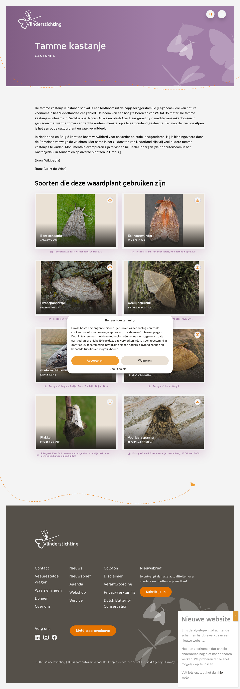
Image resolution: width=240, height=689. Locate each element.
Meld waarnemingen (93, 630)
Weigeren (145, 360)
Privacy (170, 662)
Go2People (110, 662)
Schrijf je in (156, 592)
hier (221, 672)
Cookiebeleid (118, 368)
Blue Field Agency (150, 662)
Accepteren (95, 360)
